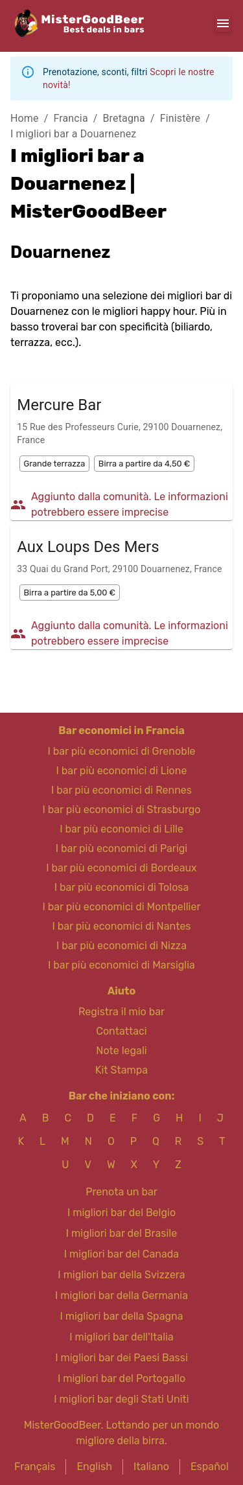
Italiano (151, 1466)
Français (34, 1466)
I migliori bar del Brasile (121, 1233)
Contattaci (121, 1031)
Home (24, 118)
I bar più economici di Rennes (121, 790)
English (94, 1466)
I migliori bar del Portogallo (121, 1378)
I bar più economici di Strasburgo (121, 809)
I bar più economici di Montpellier (121, 907)
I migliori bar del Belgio (121, 1212)
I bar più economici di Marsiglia (121, 965)
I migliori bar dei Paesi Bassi (121, 1358)
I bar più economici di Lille (121, 829)
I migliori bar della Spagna (121, 1316)
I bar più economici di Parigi (121, 848)
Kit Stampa (121, 1070)
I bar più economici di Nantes (121, 926)
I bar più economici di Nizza (121, 945)
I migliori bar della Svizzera (121, 1275)
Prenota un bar (121, 1192)
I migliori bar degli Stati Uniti (121, 1399)
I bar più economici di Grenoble (121, 751)
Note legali (121, 1050)
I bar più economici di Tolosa (121, 887)
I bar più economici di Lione (121, 771)
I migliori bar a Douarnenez (73, 134)
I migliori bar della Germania (121, 1295)
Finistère (180, 118)
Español (210, 1466)
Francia (70, 118)
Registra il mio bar (121, 1012)
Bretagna (124, 118)
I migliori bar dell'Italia (121, 1337)
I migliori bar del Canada (121, 1254)
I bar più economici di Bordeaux (121, 868)
